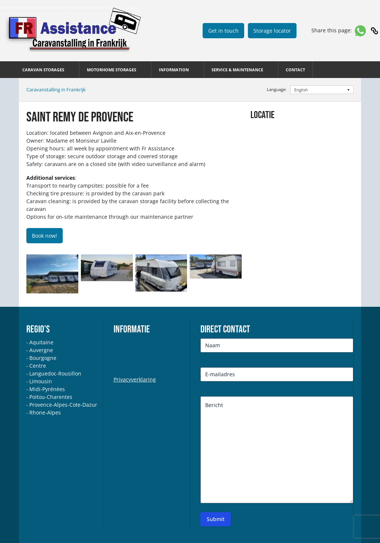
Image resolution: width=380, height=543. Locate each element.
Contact (295, 69)
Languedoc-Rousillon (55, 373)
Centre (37, 365)
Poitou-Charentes (50, 396)
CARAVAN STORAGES (43, 69)
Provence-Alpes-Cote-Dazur (63, 404)
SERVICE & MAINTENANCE (237, 69)
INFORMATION (174, 69)
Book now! (44, 235)
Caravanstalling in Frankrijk (56, 89)
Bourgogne (42, 357)
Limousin (40, 381)
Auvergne (41, 350)
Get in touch (223, 30)
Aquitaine (41, 342)
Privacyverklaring (135, 379)
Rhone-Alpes (45, 412)
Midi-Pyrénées (47, 389)
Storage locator (272, 30)
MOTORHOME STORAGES (111, 69)
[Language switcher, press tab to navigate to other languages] (322, 89)
